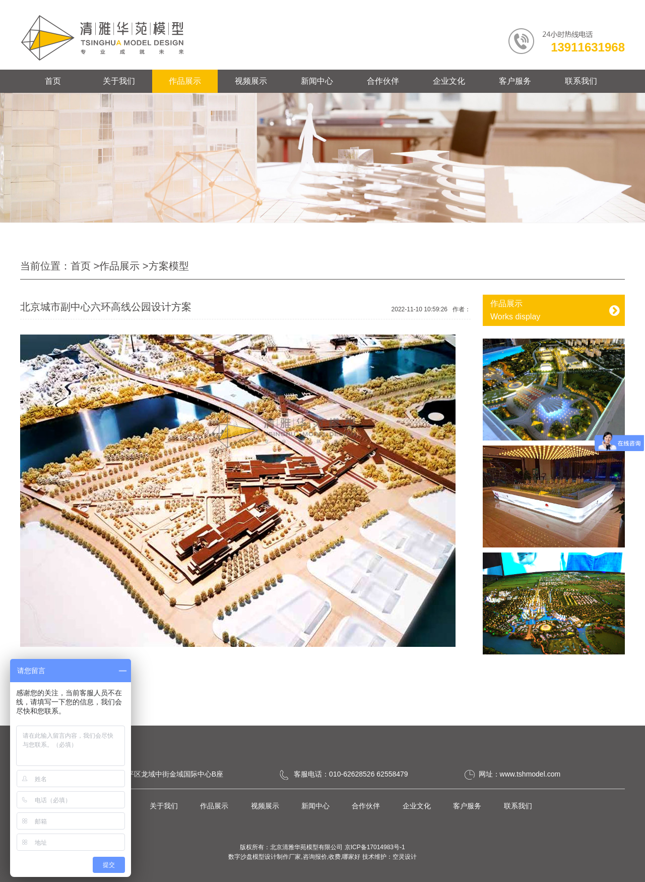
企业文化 (449, 81)
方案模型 (169, 265)
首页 (53, 81)
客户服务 (515, 81)
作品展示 (185, 81)
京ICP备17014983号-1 (375, 847)
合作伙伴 (383, 81)
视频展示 (251, 81)
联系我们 (581, 81)
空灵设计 (405, 856)
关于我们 (119, 81)
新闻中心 (317, 81)
